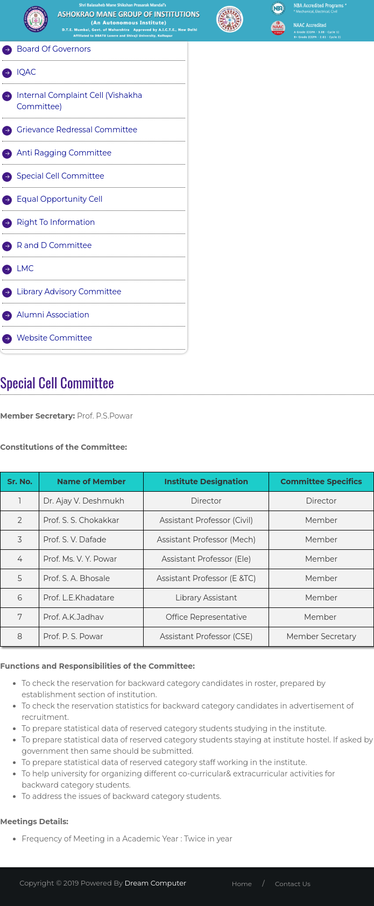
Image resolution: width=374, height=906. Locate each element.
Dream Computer (154, 883)
